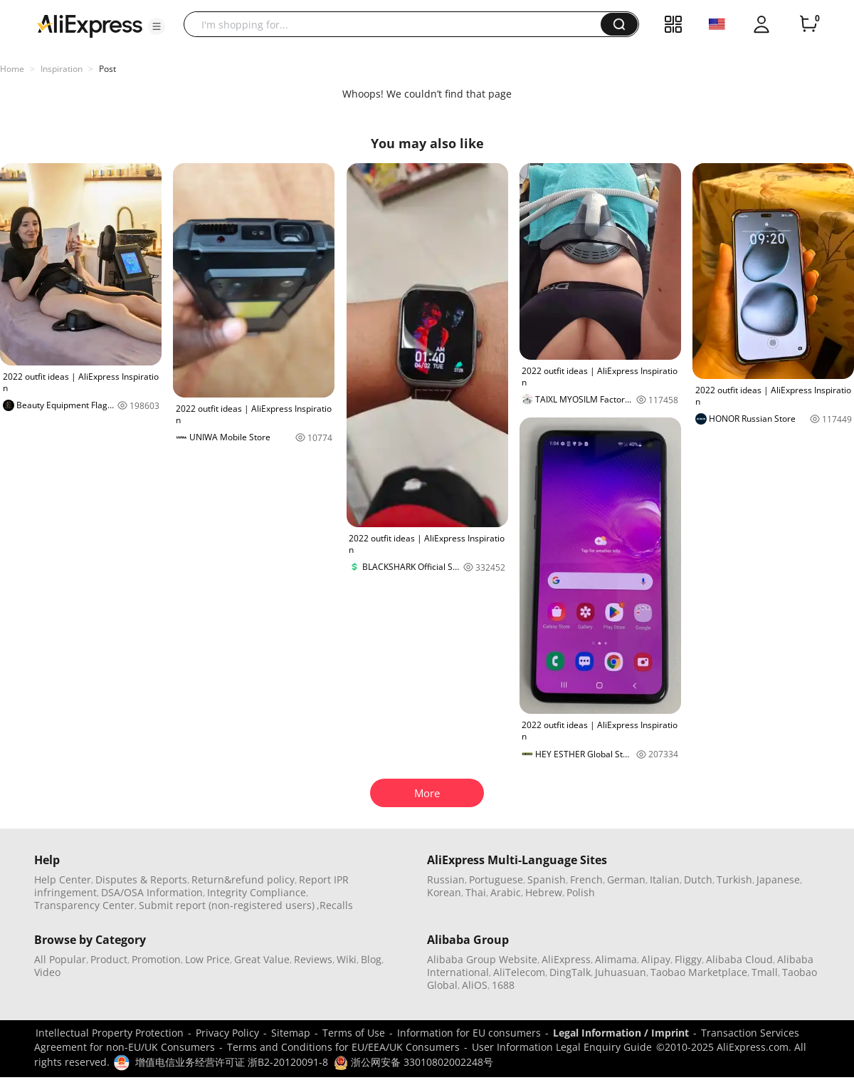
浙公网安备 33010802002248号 (413, 1062)
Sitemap (290, 1032)
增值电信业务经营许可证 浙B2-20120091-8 (231, 1062)
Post (107, 69)
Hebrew (543, 892)
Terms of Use (353, 1032)
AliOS (474, 985)
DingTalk (570, 972)
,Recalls (335, 905)
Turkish (734, 879)
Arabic (505, 892)
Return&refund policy (243, 879)
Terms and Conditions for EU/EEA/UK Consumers (343, 1047)
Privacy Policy (227, 1032)
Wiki (347, 959)
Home (12, 69)
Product (108, 959)
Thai (475, 892)
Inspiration (62, 69)
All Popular (60, 959)
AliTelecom (519, 972)
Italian (665, 879)
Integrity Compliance (256, 892)
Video (47, 972)
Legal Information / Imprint (621, 1032)
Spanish (546, 879)
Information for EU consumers (469, 1032)
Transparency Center (84, 905)
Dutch (698, 879)
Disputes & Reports (141, 879)
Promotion (156, 959)
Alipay (655, 959)
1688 (503, 985)
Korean (444, 892)
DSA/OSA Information (152, 892)
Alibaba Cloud (739, 959)
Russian (446, 879)
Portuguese (496, 879)
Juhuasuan (620, 972)
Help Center (62, 879)
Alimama (616, 959)
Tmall (765, 972)
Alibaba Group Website (482, 959)
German (626, 879)
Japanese (778, 879)
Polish (580, 892)
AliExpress (566, 959)
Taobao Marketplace (698, 972)
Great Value (262, 959)
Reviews (313, 959)
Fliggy (688, 959)
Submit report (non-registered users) (227, 905)
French (586, 879)
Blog (371, 959)
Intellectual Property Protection (110, 1032)
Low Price (207, 959)
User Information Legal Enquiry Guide (562, 1047)
